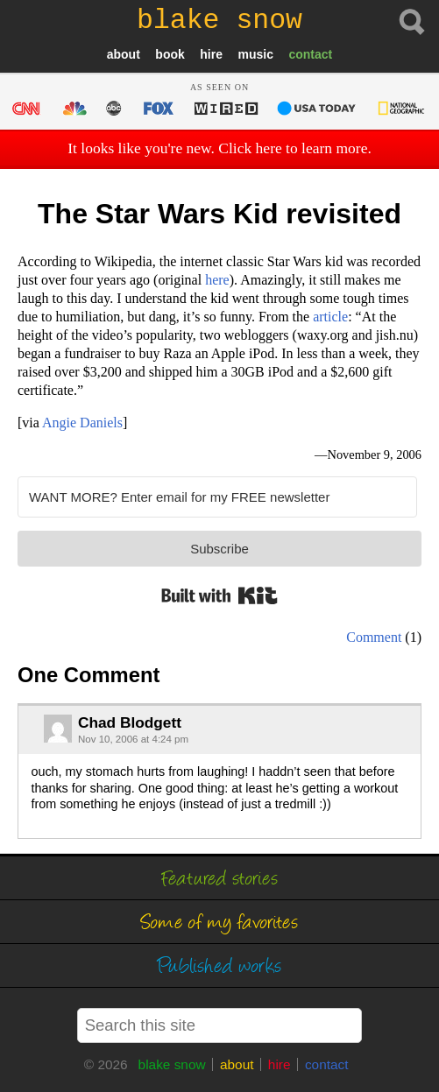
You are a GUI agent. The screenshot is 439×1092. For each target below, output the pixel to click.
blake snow (172, 1064)
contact (310, 54)
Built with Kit (219, 595)
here (217, 279)
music (255, 54)
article (330, 316)
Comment (373, 637)
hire (211, 54)
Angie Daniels (82, 422)
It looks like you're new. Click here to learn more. (219, 148)
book (169, 54)
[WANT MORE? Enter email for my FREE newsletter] (217, 497)
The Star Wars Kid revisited (219, 213)
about (123, 54)
